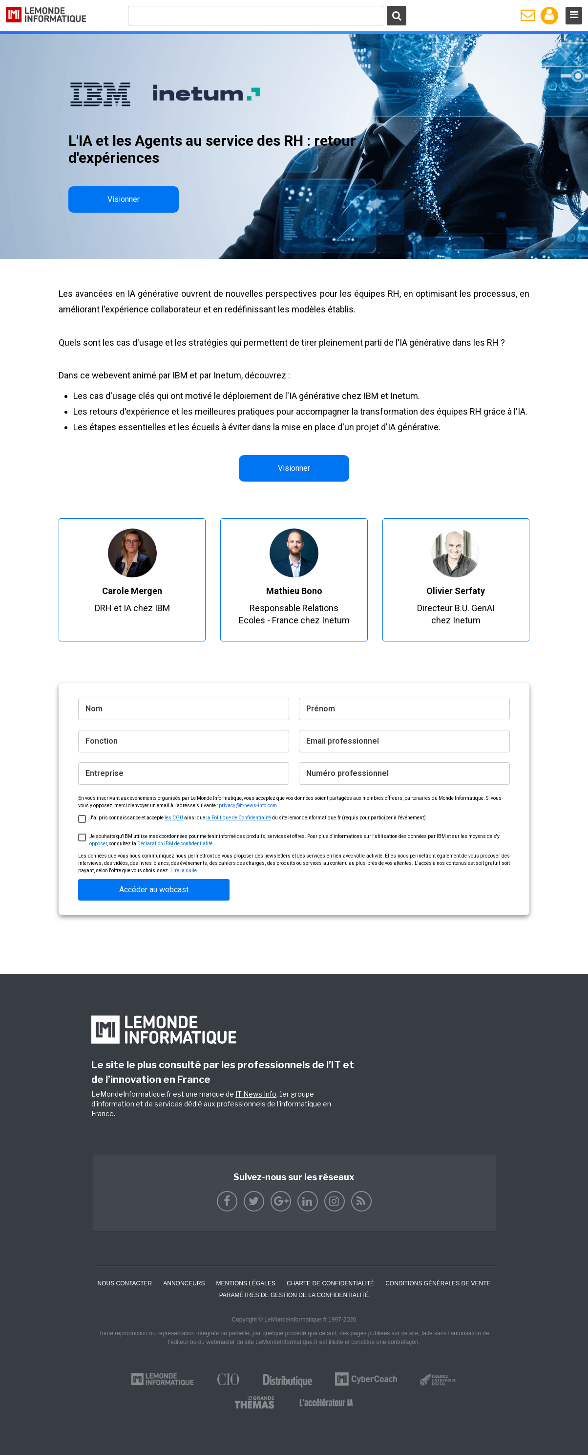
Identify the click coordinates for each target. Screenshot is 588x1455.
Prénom (320, 708)
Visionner (123, 199)
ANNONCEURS (184, 1283)
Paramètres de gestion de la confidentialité (294, 1295)
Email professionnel (342, 741)
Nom (94, 708)
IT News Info (255, 1094)
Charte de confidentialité (330, 1283)
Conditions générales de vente (437, 1283)
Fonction (101, 741)
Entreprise (104, 773)
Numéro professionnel (347, 773)
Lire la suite (183, 870)
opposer (98, 843)
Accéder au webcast (154, 889)
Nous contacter (124, 1283)
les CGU (174, 817)
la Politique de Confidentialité (238, 817)
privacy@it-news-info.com (248, 805)
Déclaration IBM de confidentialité (174, 843)
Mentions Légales (245, 1283)
